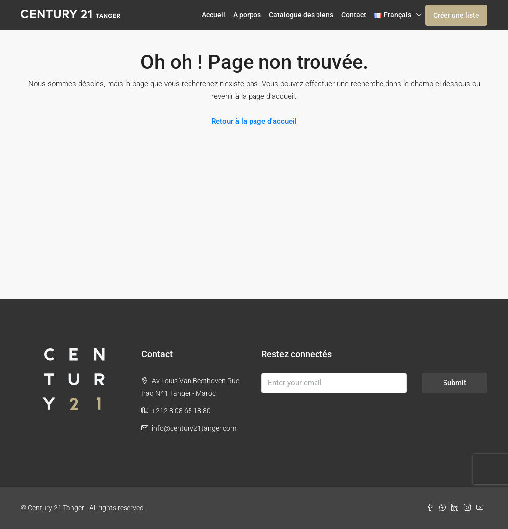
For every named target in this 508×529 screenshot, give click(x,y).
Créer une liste (456, 15)
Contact (353, 15)
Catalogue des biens (301, 15)
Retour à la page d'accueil (254, 121)
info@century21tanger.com (194, 428)
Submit (454, 382)
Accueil (213, 15)
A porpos (247, 15)
